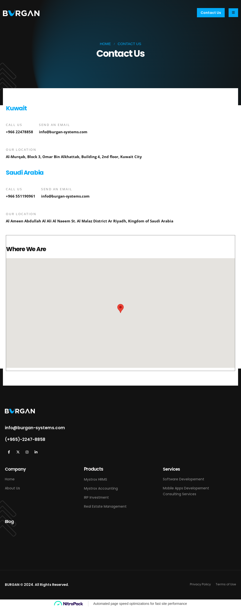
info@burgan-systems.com (63, 131)
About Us (12, 488)
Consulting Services (179, 494)
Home (10, 479)
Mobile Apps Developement (186, 488)
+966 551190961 (20, 196)
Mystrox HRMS (95, 479)
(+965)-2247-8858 (25, 439)
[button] (211, 12)
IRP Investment (96, 497)
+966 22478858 (19, 131)
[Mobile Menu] (233, 12)
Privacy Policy (200, 584)
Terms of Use (226, 584)
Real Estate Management (105, 506)
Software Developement (183, 479)
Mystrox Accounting (101, 488)
